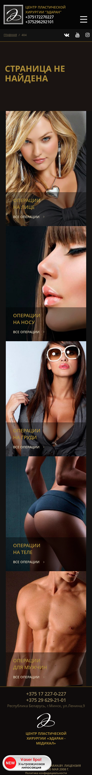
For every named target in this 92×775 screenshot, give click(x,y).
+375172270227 (39, 17)
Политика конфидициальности (46, 773)
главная (10, 35)
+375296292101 (39, 21)
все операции (26, 216)
